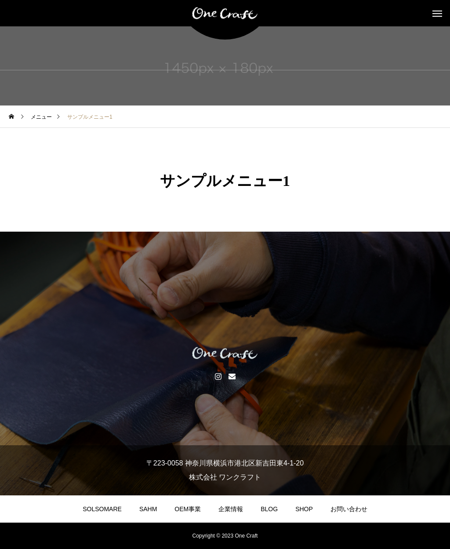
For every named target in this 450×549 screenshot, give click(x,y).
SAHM (148, 509)
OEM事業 (187, 509)
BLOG (269, 509)
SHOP (304, 509)
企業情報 (230, 509)
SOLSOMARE (102, 509)
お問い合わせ (348, 509)
